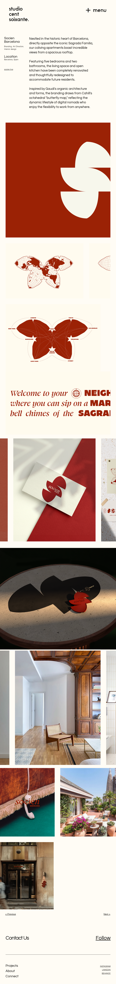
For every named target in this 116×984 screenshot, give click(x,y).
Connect (12, 976)
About (10, 971)
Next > (107, 914)
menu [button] (99, 10)
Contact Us (17, 938)
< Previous (10, 914)
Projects (12, 965)
